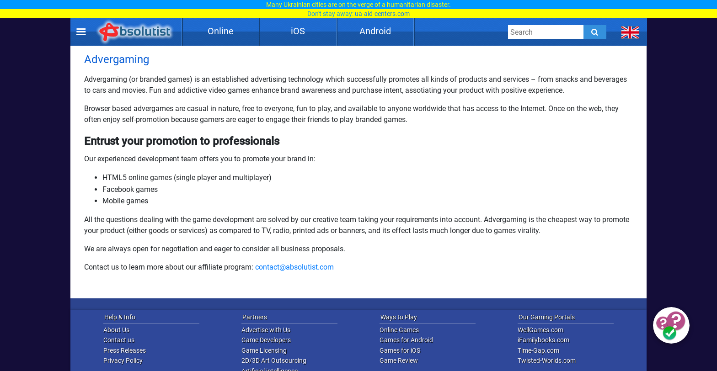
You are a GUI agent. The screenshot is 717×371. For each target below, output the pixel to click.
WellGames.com (540, 330)
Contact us (118, 340)
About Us (116, 330)
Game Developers (266, 340)
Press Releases (124, 350)
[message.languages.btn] (630, 32)
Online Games (399, 330)
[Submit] (594, 32)
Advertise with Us (265, 330)
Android (375, 31)
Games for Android (406, 340)
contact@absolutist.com (294, 267)
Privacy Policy (123, 360)
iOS (298, 31)
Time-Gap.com (538, 350)
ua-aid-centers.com (382, 13)
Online (221, 31)
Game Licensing (264, 350)
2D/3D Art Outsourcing (273, 360)
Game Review (399, 360)
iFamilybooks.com (543, 340)
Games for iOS (400, 350)
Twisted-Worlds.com (547, 360)
